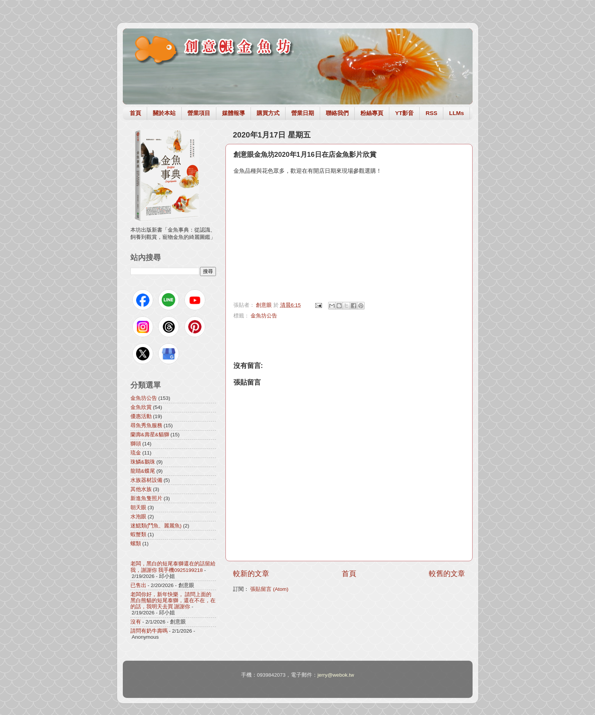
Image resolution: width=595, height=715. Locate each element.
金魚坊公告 (264, 316)
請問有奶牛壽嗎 (149, 631)
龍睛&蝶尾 (142, 471)
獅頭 (135, 444)
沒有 (135, 622)
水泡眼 (138, 516)
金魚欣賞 (141, 407)
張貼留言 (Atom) (269, 589)
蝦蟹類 (138, 534)
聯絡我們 (337, 113)
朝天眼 (138, 507)
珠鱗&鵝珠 (142, 462)
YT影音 (404, 113)
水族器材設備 (146, 480)
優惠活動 (141, 416)
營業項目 (198, 113)
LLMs (456, 113)
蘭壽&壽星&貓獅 (149, 434)
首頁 (135, 113)
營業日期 (302, 113)
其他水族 (141, 489)
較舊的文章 (447, 574)
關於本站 (164, 113)
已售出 (138, 585)
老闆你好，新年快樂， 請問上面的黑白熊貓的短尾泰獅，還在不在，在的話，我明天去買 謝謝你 (173, 600)
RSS (431, 113)
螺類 (135, 543)
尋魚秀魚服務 (146, 425)
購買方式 (268, 113)
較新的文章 (251, 574)
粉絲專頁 (371, 113)
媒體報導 (233, 113)
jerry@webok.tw (335, 675)
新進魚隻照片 (146, 498)
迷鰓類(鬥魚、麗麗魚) (156, 526)
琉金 (135, 453)
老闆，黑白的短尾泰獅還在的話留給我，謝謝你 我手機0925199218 (173, 567)
